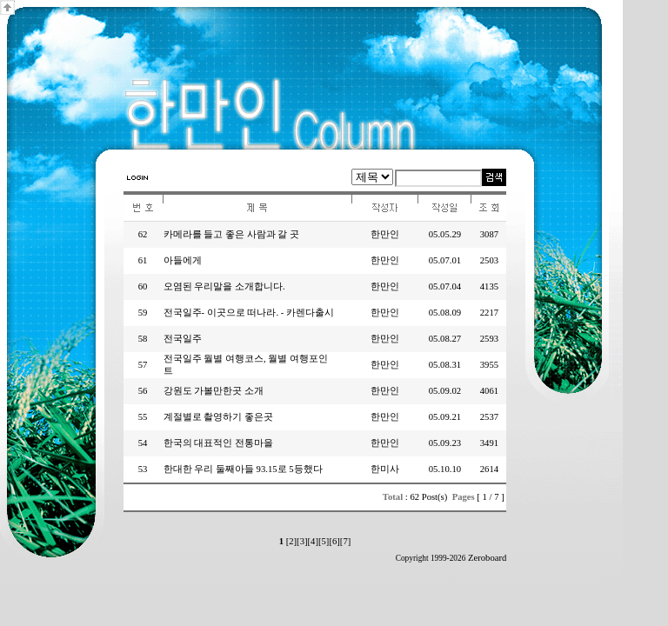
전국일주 (183, 338)
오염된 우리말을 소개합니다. (224, 286)
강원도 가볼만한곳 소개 (214, 391)
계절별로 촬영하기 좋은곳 (218, 417)
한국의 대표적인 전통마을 (218, 443)
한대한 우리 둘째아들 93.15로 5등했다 (243, 469)
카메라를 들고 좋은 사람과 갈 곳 (231, 234)
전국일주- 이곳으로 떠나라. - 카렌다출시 (249, 312)
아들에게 (183, 260)
